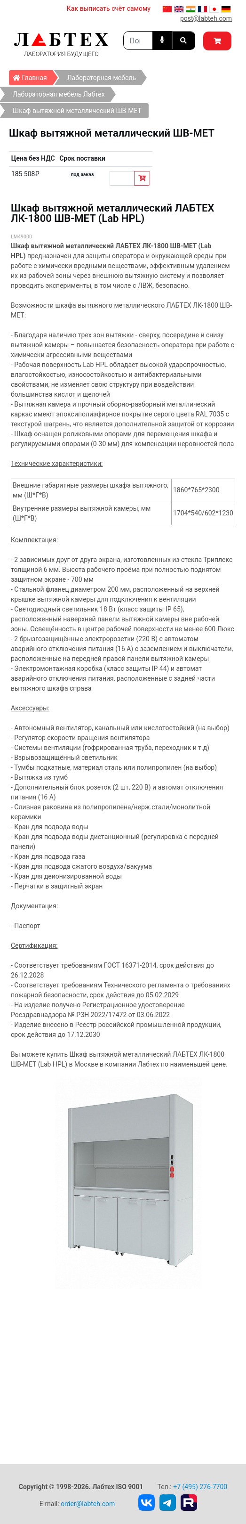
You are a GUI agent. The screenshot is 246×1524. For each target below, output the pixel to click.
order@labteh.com (88, 1504)
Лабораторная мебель (101, 77)
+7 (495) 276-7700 (200, 1487)
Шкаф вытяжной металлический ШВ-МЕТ (77, 110)
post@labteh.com (206, 18)
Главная (33, 75)
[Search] (138, 40)
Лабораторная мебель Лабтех (59, 94)
